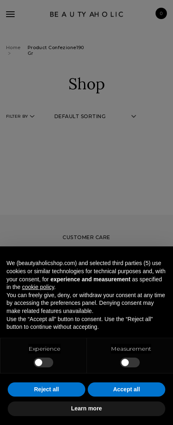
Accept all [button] (126, 389)
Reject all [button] (46, 389)
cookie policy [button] (38, 287)
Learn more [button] (86, 408)
